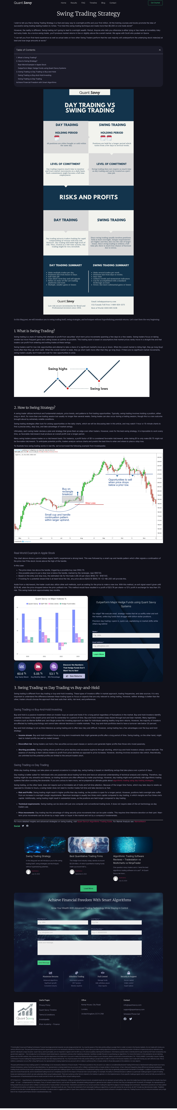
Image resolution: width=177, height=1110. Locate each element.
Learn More (99, 654)
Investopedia (44, 1019)
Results (74, 3)
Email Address (98, 642)
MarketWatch (140, 821)
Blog (103, 3)
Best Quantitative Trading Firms (86, 856)
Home (63, 3)
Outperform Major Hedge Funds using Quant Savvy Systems (42, 68)
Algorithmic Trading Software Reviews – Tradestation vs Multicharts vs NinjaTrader (128, 859)
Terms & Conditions (47, 1015)
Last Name (91, 933)
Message (72, 940)
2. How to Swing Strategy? (26, 61)
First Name (72, 933)
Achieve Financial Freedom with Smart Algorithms (36, 82)
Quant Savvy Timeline (48, 1010)
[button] (160, 50)
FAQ (83, 3)
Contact (113, 3)
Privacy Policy (44, 1005)
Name (95, 631)
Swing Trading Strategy (38, 856)
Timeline (93, 3)
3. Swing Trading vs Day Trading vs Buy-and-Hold (36, 72)
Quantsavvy (35, 871)
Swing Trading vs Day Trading (30, 79)
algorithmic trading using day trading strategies (133, 780)
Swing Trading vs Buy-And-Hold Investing (34, 75)
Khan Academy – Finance (49, 1024)
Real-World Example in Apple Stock (32, 65)
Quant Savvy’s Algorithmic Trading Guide (94, 821)
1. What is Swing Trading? (26, 57)
